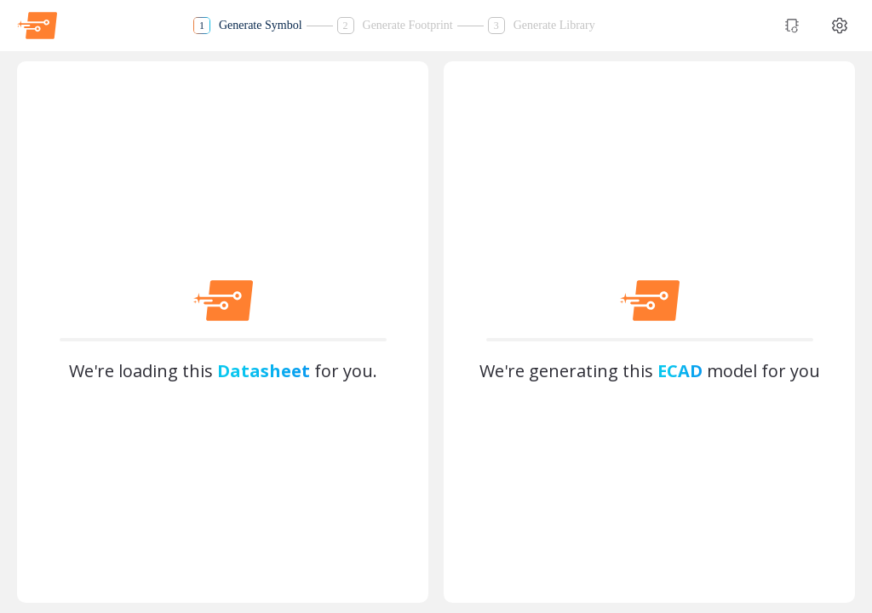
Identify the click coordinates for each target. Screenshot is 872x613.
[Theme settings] (839, 25)
